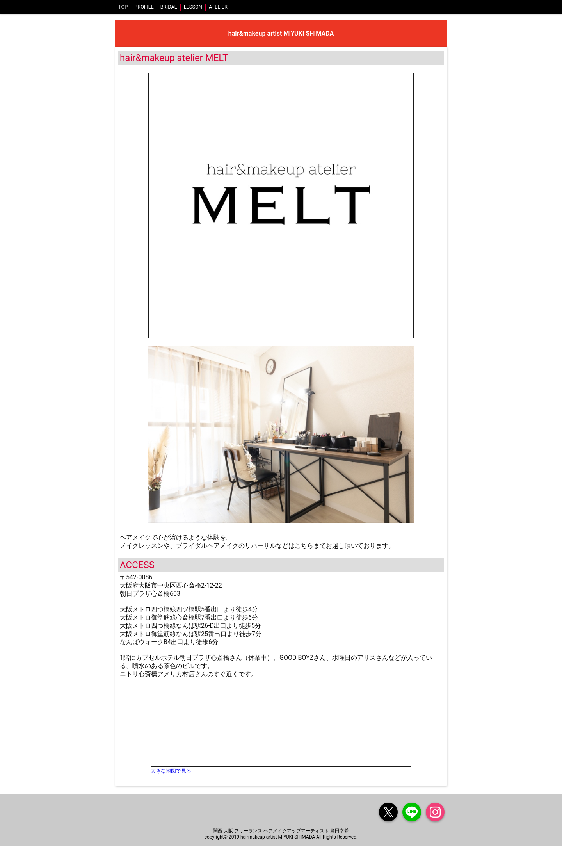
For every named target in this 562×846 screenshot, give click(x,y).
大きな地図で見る (171, 771)
